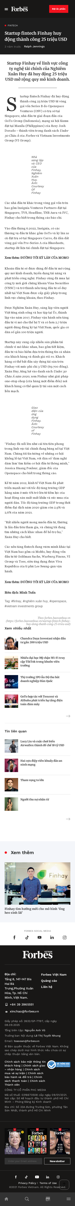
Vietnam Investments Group (24, 606)
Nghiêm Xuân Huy (36, 601)
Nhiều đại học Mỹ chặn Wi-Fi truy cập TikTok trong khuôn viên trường (42, 661)
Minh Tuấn (27, 592)
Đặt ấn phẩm (59, 9)
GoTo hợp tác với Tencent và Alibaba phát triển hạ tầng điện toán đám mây (41, 700)
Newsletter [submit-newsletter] (57, 1161)
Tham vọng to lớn (32, 780)
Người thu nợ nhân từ (34, 799)
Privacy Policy (27, 1183)
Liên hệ (46, 987)
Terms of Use (48, 1183)
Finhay (17, 601)
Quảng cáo (49, 981)
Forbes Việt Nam (54, 974)
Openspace (58, 601)
